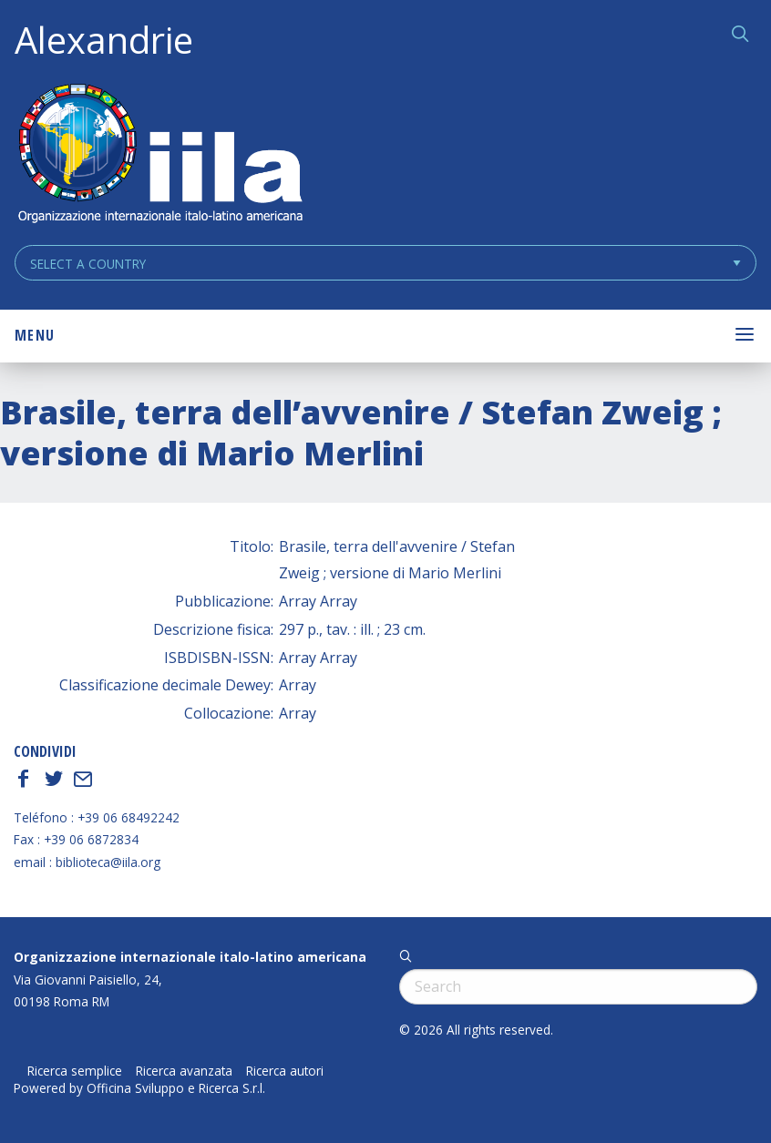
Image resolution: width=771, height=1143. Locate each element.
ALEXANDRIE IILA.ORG (159, 155)
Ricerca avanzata (184, 1071)
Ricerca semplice (74, 1071)
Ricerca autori (285, 1071)
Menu (35, 335)
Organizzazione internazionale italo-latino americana (190, 956)
